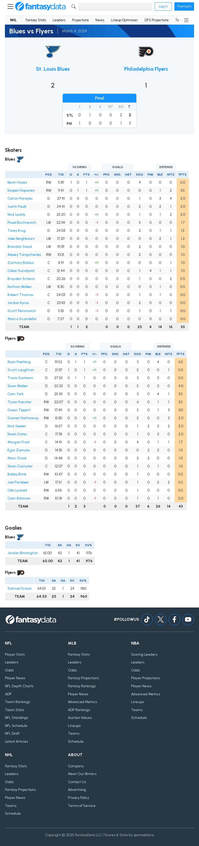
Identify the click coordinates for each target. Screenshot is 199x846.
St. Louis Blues (53, 69)
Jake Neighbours (21, 238)
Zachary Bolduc (21, 263)
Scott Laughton (21, 370)
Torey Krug (17, 230)
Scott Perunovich (22, 311)
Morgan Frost (19, 442)
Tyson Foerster (20, 402)
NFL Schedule (16, 726)
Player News (15, 678)
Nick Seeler (17, 426)
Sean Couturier (20, 466)
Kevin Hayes (17, 182)
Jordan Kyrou (18, 303)
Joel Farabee (18, 482)
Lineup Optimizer (124, 20)
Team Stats (14, 710)
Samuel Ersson (20, 588)
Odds (9, 670)
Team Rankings (17, 702)
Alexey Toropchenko (24, 254)
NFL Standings (16, 717)
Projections (80, 20)
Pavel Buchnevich (22, 222)
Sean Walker (18, 386)
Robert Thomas (20, 295)
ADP (8, 694)
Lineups (74, 726)
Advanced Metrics (82, 702)
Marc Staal (17, 458)
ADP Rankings (79, 710)
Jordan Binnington (23, 553)
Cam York (16, 394)
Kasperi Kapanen (21, 190)
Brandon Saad (20, 246)
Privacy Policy (78, 798)
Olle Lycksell (17, 490)
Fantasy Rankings (82, 686)
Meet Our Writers (82, 774)
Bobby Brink (17, 474)
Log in (163, 6)
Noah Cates (17, 434)
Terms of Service (82, 806)
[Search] (115, 6)
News (99, 20)
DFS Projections (156, 20)
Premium (184, 6)
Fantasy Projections (83, 678)
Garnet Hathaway (23, 418)
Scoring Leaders (144, 654)
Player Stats (15, 654)
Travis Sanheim (20, 378)
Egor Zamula (19, 450)
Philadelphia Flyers (146, 69)
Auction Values (80, 717)
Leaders (59, 20)
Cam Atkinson (19, 498)
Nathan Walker (20, 287)
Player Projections (145, 678)
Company (76, 766)
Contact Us (77, 782)
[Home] (40, 6)
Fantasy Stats (36, 20)
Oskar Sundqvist (21, 271)
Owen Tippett (19, 410)
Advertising (77, 789)
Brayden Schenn (21, 279)
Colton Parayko (20, 198)
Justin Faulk (17, 206)
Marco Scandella (22, 319)
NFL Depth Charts (19, 686)
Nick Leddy (16, 214)
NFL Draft (12, 733)
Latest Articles (16, 741)
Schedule (76, 741)
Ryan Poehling (19, 362)
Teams (73, 733)
